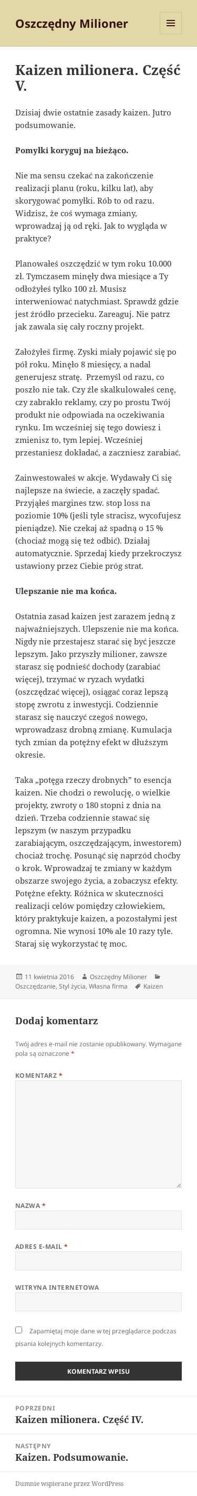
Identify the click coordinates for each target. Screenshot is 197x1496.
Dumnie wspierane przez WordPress (69, 1483)
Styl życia (72, 986)
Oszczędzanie (35, 986)
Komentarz (39, 1075)
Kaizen (153, 986)
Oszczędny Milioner (71, 23)
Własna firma (108, 986)
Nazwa (30, 1205)
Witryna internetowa (57, 1287)
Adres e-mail (41, 1246)
